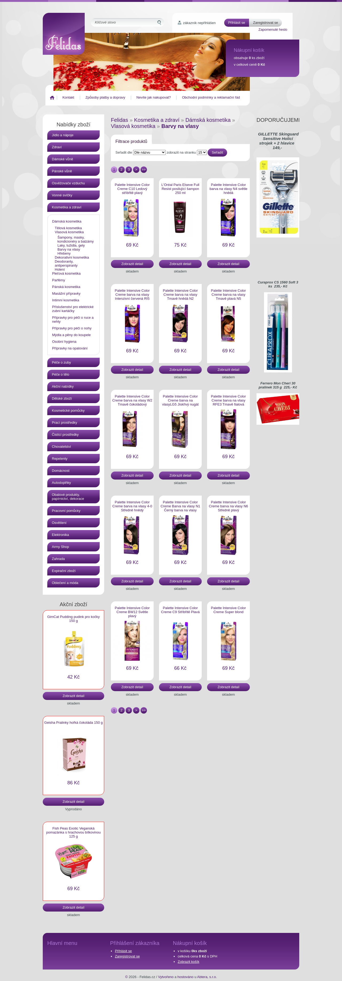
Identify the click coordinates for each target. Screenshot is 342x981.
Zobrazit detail (73, 696)
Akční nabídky (63, 386)
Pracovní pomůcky (66, 511)
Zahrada (58, 559)
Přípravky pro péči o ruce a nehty (73, 320)
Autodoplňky (61, 483)
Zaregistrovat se (265, 23)
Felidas (119, 120)
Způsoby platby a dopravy (105, 97)
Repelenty (60, 459)
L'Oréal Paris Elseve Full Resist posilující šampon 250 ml (180, 189)
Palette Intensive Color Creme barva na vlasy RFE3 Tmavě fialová (228, 400)
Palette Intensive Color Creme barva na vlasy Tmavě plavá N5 (228, 295)
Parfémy (58, 280)
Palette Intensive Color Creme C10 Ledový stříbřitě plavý (132, 189)
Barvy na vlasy (68, 249)
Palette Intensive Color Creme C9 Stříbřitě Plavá (180, 610)
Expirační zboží (64, 571)
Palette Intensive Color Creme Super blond (228, 610)
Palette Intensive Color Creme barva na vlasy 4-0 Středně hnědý (132, 506)
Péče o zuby (61, 362)
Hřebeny (64, 253)
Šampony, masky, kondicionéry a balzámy (75, 239)
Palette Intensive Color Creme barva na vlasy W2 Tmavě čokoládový (132, 400)
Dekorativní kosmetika (72, 257)
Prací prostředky (64, 423)
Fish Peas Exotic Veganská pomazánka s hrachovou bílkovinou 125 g (73, 832)
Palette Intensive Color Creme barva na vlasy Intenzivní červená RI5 (132, 295)
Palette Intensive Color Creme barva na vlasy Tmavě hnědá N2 (180, 295)
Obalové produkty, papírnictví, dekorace (68, 497)
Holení (60, 269)
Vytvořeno (166, 977)
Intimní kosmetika (65, 300)
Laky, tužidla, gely (71, 245)
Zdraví (57, 147)
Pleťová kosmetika (66, 273)
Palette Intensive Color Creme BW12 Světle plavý (132, 612)
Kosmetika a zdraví (66, 207)
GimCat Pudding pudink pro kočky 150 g (73, 619)
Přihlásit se (236, 23)
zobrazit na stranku (186, 152)
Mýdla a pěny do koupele (71, 335)
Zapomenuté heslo (272, 30)
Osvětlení (59, 523)
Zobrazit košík (188, 962)
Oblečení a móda (65, 583)
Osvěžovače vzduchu (68, 183)
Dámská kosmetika (66, 221)
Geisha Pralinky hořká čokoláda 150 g (73, 723)
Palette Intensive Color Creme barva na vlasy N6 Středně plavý (228, 506)
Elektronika (60, 535)
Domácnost (60, 471)
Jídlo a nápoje (62, 135)
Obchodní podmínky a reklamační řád (211, 97)
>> (144, 170)
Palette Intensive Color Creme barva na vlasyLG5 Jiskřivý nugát (180, 400)
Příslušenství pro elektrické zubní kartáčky (73, 309)
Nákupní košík (249, 50)
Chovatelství (61, 447)
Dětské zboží (62, 398)
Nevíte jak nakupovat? (154, 97)
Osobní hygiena (64, 342)
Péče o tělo (60, 374)
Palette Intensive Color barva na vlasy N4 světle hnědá (228, 189)
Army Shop (60, 547)
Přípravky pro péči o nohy (71, 328)
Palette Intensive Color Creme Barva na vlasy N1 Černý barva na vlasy (180, 506)
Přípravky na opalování (70, 348)
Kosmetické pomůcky (68, 410)
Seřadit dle (140, 152)
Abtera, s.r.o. (207, 977)
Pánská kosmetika (66, 287)
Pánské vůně (62, 171)
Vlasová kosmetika (69, 232)
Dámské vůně (62, 159)
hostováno (185, 977)
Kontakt (68, 97)
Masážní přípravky (66, 293)
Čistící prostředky (65, 435)
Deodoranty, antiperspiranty (66, 263)
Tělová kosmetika (68, 228)
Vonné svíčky (62, 195)
